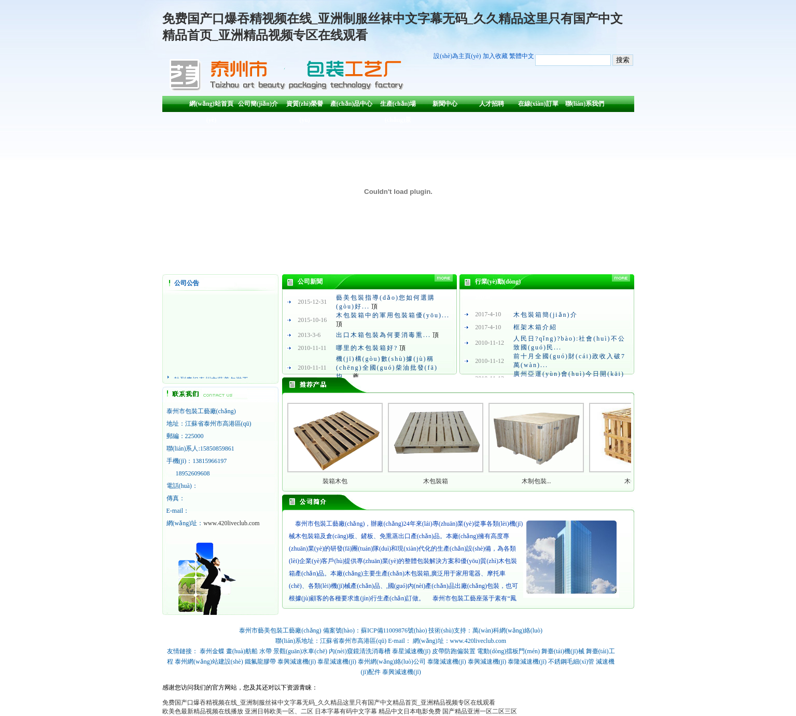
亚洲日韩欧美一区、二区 (279, 711)
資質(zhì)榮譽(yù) (304, 106)
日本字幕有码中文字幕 (346, 711)
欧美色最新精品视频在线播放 (202, 711)
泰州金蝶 (212, 651)
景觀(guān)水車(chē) (300, 651)
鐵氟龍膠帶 (260, 661)
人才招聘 (491, 103)
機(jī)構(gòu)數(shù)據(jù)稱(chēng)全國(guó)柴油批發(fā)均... (387, 367)
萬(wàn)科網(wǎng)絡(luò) (507, 630)
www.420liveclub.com (231, 523)
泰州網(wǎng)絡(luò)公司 (392, 661)
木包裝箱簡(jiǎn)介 (545, 314)
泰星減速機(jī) (411, 651)
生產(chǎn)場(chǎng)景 (398, 106)
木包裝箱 (435, 481)
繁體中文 (521, 56)
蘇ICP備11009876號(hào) (394, 630)
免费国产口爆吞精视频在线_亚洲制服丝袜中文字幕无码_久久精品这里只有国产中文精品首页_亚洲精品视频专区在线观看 (328, 702)
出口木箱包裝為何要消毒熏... (383, 335)
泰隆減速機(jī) (446, 661)
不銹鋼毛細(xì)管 (571, 661)
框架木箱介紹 (535, 327)
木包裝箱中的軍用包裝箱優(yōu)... (393, 315)
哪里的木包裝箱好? (367, 348)
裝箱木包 (335, 481)
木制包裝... (536, 481)
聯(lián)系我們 (584, 103)
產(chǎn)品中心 (351, 103)
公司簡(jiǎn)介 (258, 103)
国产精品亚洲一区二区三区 (479, 711)
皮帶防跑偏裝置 (454, 651)
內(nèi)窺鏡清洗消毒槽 (359, 651)
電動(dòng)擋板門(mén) (508, 651)
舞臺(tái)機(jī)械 (562, 651)
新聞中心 (444, 103)
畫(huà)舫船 (242, 651)
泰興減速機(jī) (296, 661)
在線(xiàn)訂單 (538, 103)
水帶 (265, 651)
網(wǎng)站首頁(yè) (211, 106)
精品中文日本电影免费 (410, 711)
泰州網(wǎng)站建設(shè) (209, 661)
